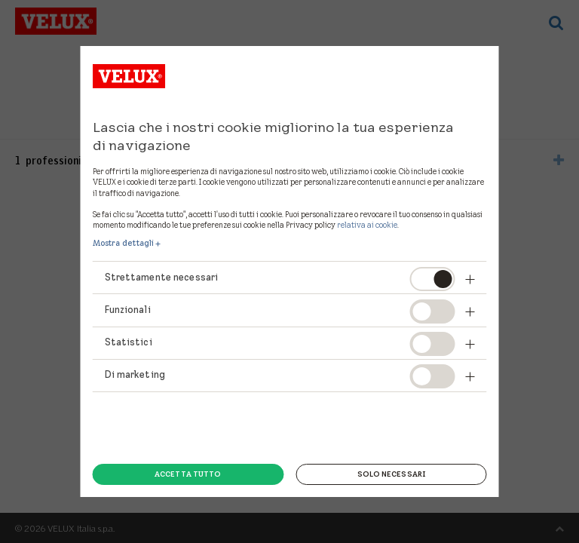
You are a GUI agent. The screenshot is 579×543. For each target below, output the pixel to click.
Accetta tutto (188, 473)
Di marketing (135, 374)
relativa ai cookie (367, 224)
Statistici (128, 342)
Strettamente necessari (162, 277)
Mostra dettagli (124, 242)
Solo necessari (391, 473)
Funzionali (128, 309)
